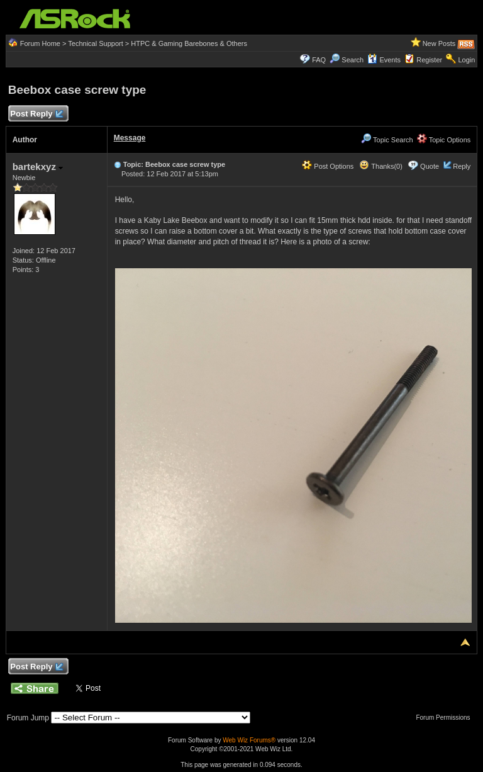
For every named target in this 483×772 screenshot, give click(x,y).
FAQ (319, 60)
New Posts (439, 43)
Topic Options (444, 140)
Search (352, 60)
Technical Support (95, 43)
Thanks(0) (380, 166)
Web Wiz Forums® (249, 740)
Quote (429, 166)
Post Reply (36, 114)
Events (384, 60)
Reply (461, 166)
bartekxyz (38, 166)
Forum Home (40, 43)
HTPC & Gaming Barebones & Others (189, 43)
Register (429, 60)
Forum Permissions (446, 717)
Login (466, 60)
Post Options (327, 166)
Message (130, 137)
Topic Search (387, 140)
